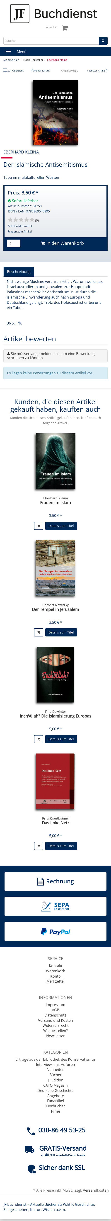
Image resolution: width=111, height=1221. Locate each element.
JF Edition (55, 1080)
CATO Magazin (55, 1085)
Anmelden (52, 27)
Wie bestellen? (55, 1030)
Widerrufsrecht (56, 1025)
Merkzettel (55, 981)
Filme (55, 1111)
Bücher (55, 1074)
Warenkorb (55, 970)
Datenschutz (55, 1015)
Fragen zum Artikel (20, 231)
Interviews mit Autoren (55, 1064)
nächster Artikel (96, 70)
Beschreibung (19, 271)
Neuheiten (56, 1069)
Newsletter (55, 1035)
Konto (55, 976)
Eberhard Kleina (55, 498)
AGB (55, 1009)
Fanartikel (55, 1100)
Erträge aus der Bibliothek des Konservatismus (56, 1059)
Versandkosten (96, 1190)
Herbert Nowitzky (55, 605)
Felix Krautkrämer (55, 818)
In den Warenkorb (62, 243)
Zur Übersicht (15, 70)
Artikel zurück (41, 70)
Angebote (55, 1095)
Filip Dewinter (55, 711)
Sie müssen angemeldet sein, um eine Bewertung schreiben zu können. (51, 355)
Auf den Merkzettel (20, 226)
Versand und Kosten (55, 1020)
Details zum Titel (61, 526)
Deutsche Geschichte (55, 1090)
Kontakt (55, 965)
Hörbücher (55, 1106)
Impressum (55, 1004)
